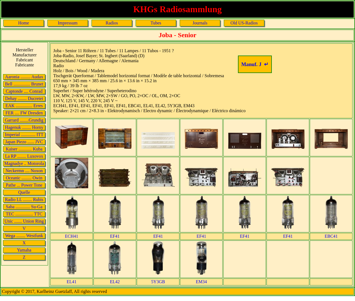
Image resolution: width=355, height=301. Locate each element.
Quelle (24, 192)
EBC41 (331, 236)
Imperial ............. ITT (24, 134)
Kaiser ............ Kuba (24, 149)
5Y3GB (158, 281)
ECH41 (71, 236)
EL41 (72, 281)
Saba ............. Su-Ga (24, 206)
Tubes (156, 23)
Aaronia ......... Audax (24, 76)
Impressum (67, 23)
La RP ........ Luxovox (24, 156)
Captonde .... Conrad (24, 91)
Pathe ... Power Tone (24, 185)
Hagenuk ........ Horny (24, 127)
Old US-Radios (244, 23)
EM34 (201, 281)
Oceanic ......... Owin (24, 177)
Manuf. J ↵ (254, 64)
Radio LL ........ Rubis (24, 199)
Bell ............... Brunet (24, 84)
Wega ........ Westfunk (24, 235)
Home (23, 23)
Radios (112, 23)
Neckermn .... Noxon (24, 170)
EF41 (115, 236)
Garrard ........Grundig (24, 120)
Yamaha (24, 250)
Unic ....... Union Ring (24, 221)
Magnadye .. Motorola (24, 163)
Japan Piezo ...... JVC (24, 141)
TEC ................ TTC (24, 214)
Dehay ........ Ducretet (24, 98)
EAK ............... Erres (24, 105)
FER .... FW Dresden (24, 113)
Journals (199, 23)
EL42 (115, 281)
